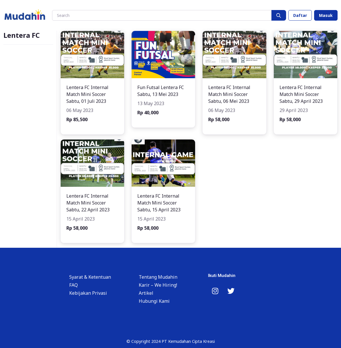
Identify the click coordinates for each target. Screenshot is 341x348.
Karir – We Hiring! (158, 285)
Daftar (300, 15)
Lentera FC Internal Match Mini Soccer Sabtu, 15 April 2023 (159, 203)
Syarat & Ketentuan (90, 277)
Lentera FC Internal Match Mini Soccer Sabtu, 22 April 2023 (88, 203)
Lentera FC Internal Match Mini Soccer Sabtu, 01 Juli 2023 (87, 94)
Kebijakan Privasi (88, 293)
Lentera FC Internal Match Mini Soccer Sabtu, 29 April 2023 (301, 94)
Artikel (146, 293)
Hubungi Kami (154, 301)
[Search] (161, 15)
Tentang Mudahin (158, 277)
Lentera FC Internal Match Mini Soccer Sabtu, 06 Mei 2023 (229, 94)
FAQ (73, 285)
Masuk (326, 15)
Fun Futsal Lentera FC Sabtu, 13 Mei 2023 (160, 90)
